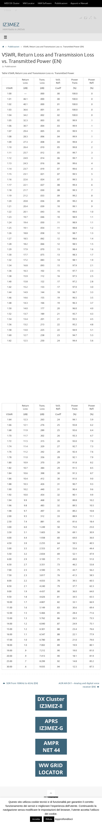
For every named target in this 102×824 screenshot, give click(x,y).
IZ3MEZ (11, 25)
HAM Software (45, 3)
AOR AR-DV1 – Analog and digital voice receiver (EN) (79, 685)
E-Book (7, 10)
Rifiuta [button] (49, 819)
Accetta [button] (36, 819)
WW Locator (29, 3)
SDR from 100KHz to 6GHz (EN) (20, 683)
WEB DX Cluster (12, 3)
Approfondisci (64, 819)
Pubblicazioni (61, 3)
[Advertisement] (52, 375)
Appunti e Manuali (79, 3)
